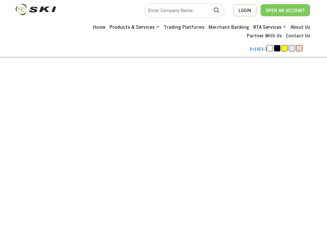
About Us (300, 27)
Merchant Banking (229, 27)
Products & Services (135, 27)
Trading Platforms (184, 27)
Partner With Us (264, 35)
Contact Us (298, 35)
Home (99, 27)
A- (263, 49)
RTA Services (269, 27)
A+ (252, 49)
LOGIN (245, 10)
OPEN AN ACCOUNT (285, 10)
